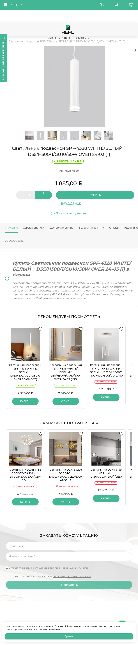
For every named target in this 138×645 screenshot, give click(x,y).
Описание (11, 227)
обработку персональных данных (72, 576)
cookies (27, 626)
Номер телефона (22, 556)
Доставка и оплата (61, 227)
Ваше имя (16, 546)
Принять (69, 636)
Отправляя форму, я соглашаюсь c (48, 567)
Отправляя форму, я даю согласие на (50, 576)
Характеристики (33, 227)
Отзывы (114, 227)
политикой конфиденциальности (68, 567)
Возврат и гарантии (91, 227)
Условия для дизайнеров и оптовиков (3, 60)
